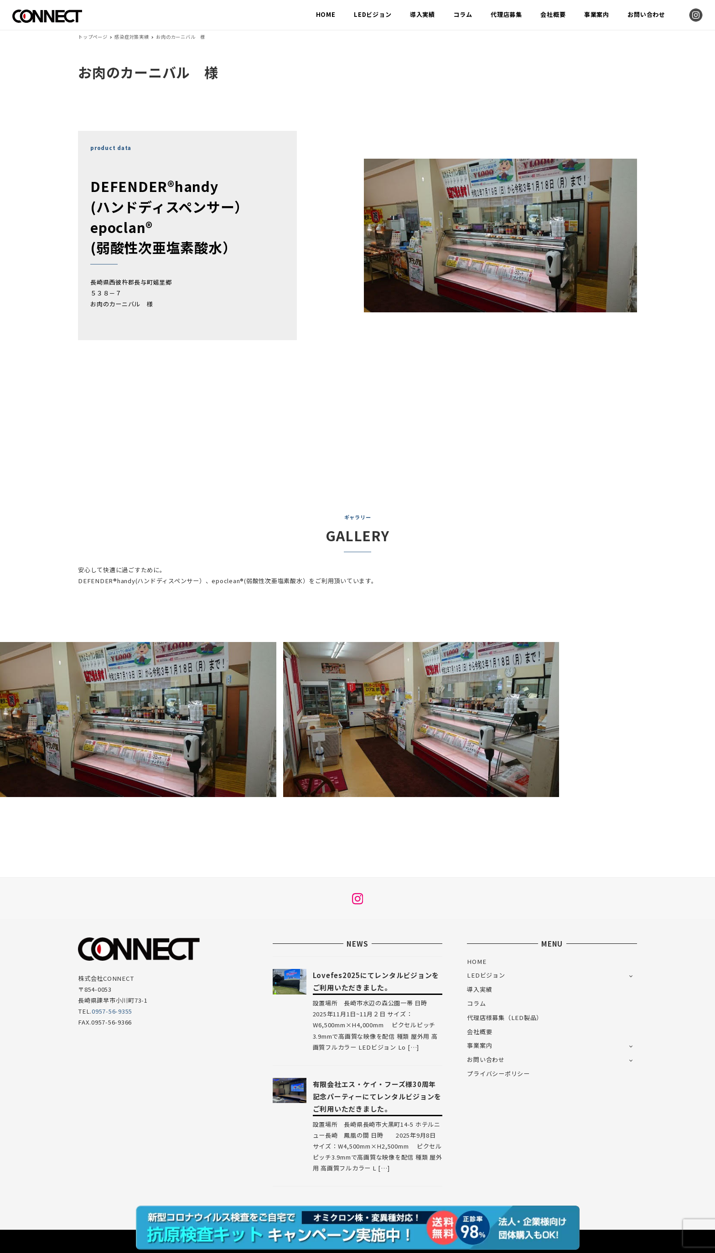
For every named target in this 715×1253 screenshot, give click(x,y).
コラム (476, 1003)
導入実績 (479, 989)
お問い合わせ (486, 1059)
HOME (476, 961)
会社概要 (479, 1031)
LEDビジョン (486, 975)
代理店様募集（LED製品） (505, 1017)
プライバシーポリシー (498, 1073)
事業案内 (479, 1045)
